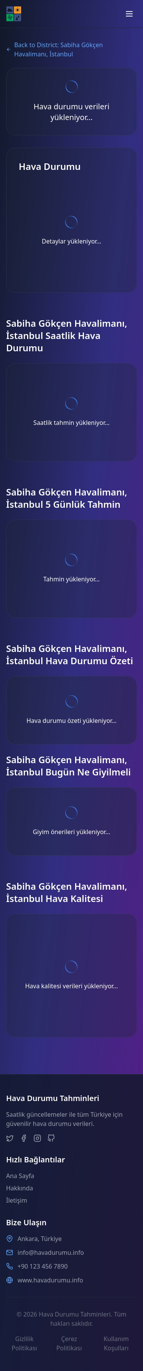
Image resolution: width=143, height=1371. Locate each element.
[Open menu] (129, 13)
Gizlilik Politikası (24, 1343)
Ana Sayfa (20, 1176)
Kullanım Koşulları (116, 1343)
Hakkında (19, 1188)
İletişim (16, 1200)
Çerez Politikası (69, 1343)
